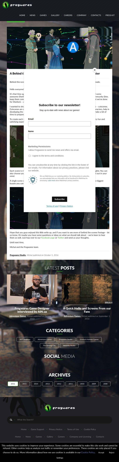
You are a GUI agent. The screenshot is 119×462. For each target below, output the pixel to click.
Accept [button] (101, 453)
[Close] (95, 70)
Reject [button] (111, 453)
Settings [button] (59, 458)
